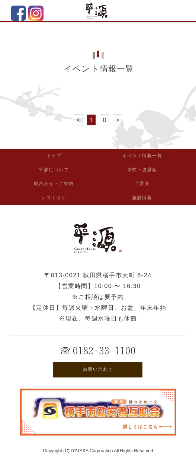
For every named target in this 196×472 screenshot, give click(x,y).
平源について (54, 169)
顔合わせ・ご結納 (54, 183)
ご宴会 (142, 183)
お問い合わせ (98, 369)
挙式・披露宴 (142, 169)
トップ (54, 155)
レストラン (54, 197)
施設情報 (142, 197)
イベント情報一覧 (142, 155)
